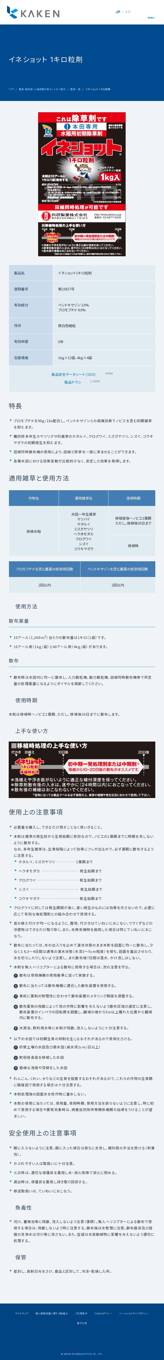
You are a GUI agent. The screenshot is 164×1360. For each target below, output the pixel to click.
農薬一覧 (75, 89)
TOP (11, 89)
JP (118, 12)
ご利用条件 (81, 1313)
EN (127, 12)
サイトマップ (21, 1313)
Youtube (93, 1339)
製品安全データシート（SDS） (74, 374)
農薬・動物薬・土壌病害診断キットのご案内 (42, 89)
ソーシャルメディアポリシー (134, 1313)
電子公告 (82, 1323)
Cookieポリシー (103, 1313)
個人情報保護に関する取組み (52, 1313)
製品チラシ (72, 382)
